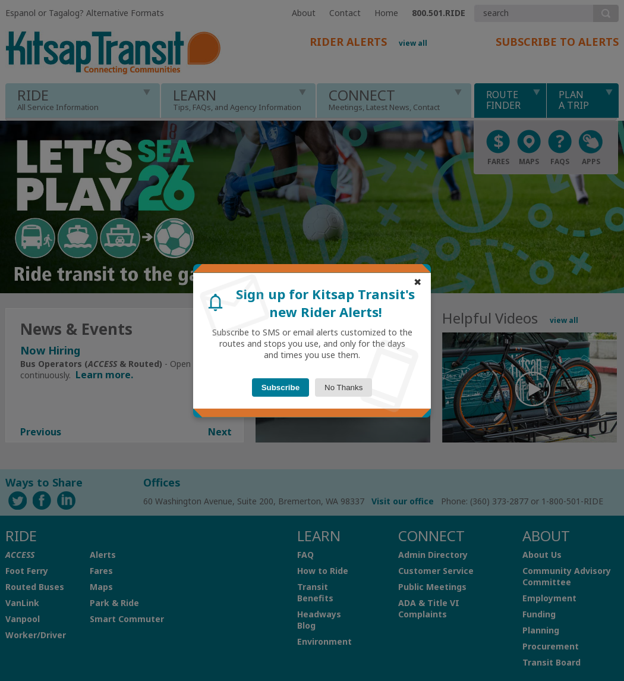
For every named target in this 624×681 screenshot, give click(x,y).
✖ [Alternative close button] (417, 282)
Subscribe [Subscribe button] (280, 387)
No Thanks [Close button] (343, 387)
